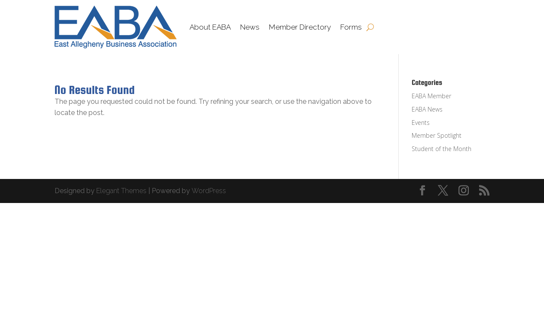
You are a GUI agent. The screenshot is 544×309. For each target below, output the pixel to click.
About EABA (210, 27)
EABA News (427, 109)
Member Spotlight (436, 135)
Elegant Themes (121, 191)
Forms (351, 27)
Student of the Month (441, 149)
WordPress (209, 191)
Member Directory (300, 27)
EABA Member (431, 96)
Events (421, 122)
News (250, 27)
